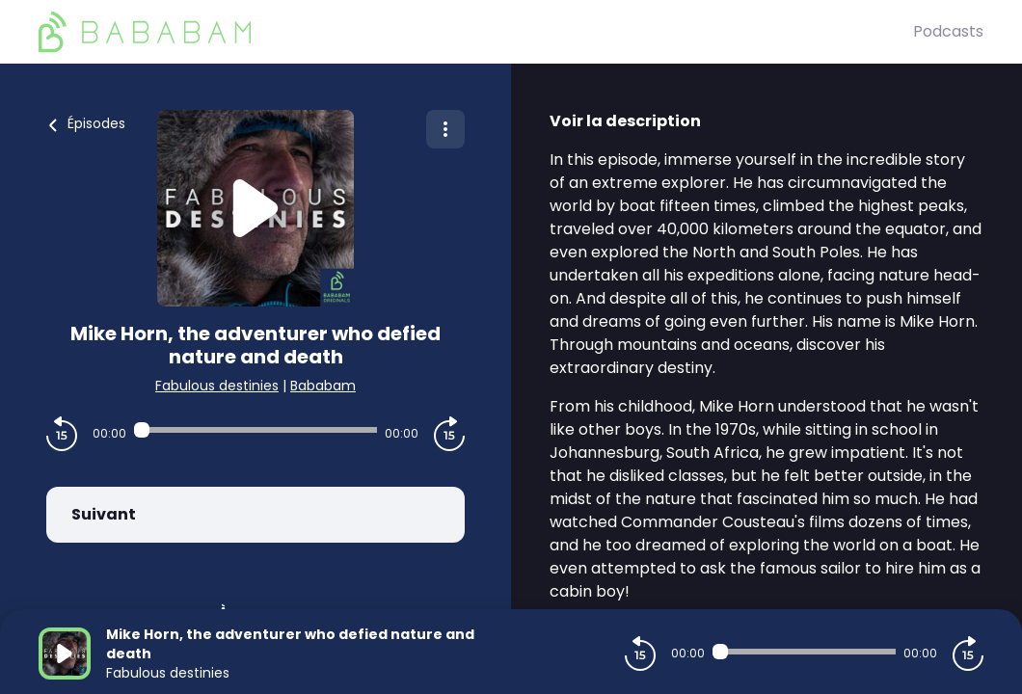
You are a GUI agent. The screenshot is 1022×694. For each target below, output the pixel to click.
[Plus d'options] (445, 129)
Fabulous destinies (217, 385)
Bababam (323, 385)
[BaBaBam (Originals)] (476, 32)
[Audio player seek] (255, 430)
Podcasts (948, 31)
